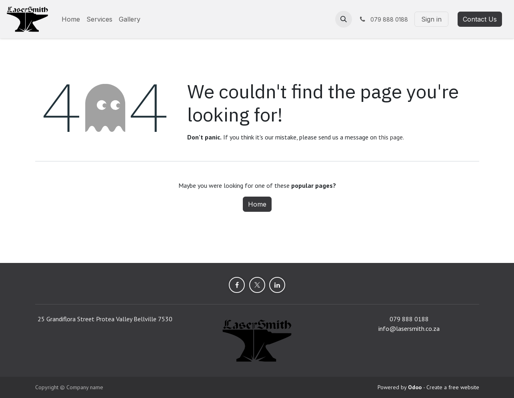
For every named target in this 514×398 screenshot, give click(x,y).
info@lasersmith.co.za (409, 328)
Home (257, 204)
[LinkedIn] (277, 285)
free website (463, 387)
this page (390, 137)
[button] (343, 19)
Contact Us (480, 19)
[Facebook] (237, 285)
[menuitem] (70, 19)
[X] (257, 285)
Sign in (431, 19)
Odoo (415, 387)
